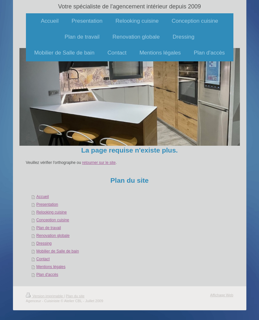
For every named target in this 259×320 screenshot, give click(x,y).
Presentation (47, 204)
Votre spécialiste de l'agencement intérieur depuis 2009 (129, 6)
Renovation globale (53, 235)
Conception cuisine (52, 220)
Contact (43, 259)
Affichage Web (221, 295)
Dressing (44, 243)
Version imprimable (45, 296)
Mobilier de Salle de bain (57, 251)
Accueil (42, 196)
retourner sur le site (98, 162)
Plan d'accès (47, 274)
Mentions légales (50, 267)
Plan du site (75, 296)
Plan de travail (48, 228)
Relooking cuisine (51, 212)
